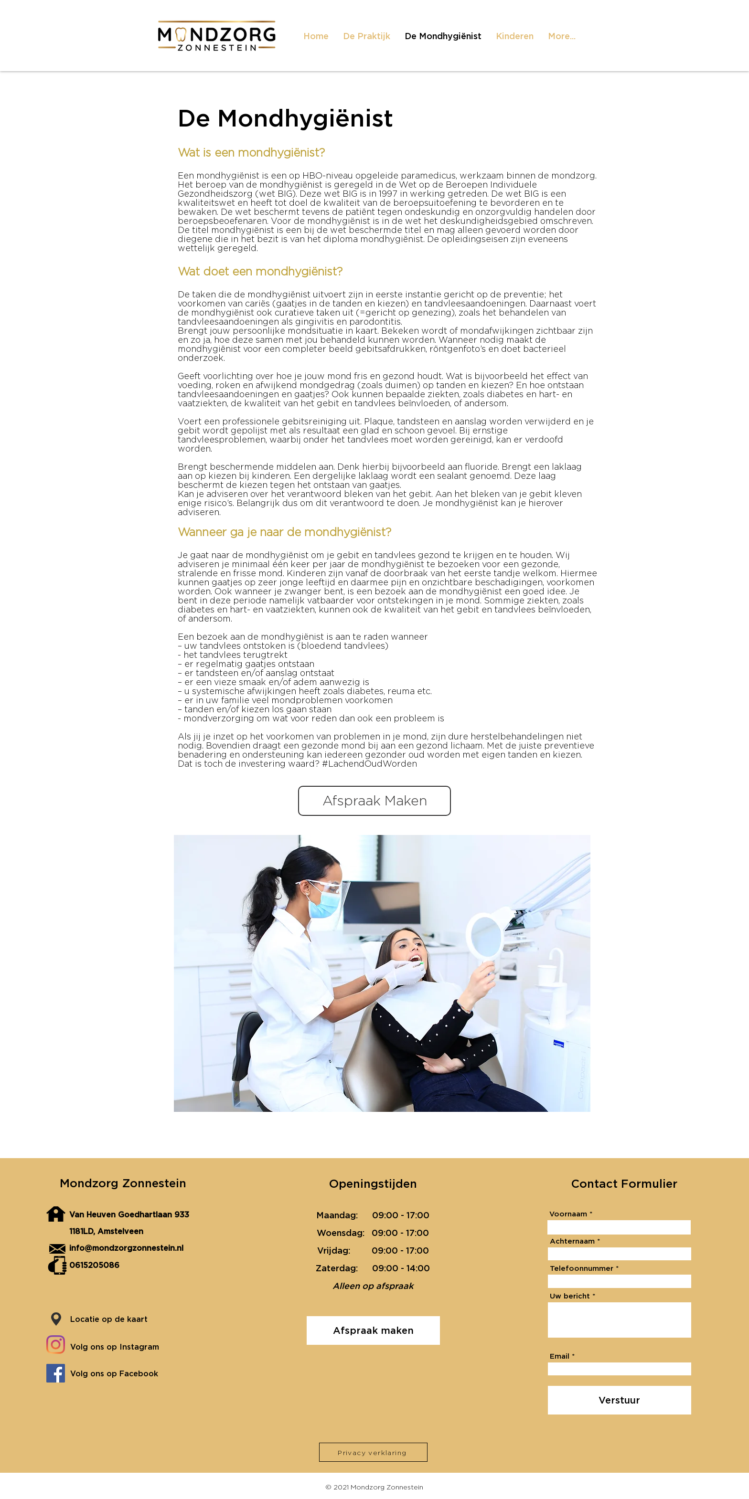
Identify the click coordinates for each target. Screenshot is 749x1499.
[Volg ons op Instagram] (124, 1346)
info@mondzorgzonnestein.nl (126, 1248)
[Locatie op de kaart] (119, 1319)
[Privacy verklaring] (373, 1452)
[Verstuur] (619, 1400)
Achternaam (572, 1241)
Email (559, 1356)
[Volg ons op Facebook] (124, 1373)
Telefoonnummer (581, 1268)
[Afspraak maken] (373, 1330)
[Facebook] (55, 1373)
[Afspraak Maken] (374, 801)
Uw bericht (570, 1295)
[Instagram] (55, 1344)
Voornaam (568, 1213)
